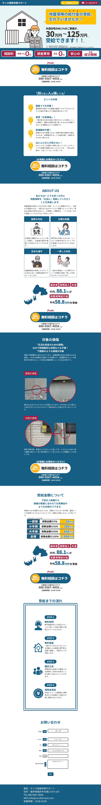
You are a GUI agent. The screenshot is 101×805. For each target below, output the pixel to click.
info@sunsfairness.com (41, 798)
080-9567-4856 (50, 78)
